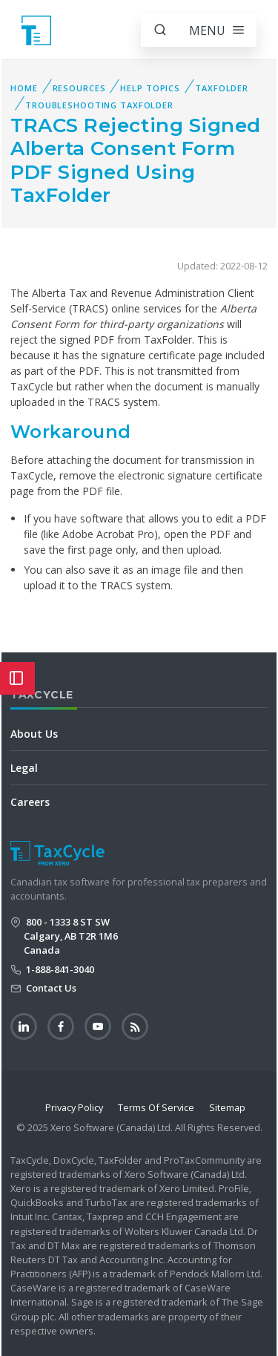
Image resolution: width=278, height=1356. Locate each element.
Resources (79, 88)
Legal (24, 768)
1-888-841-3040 (59, 969)
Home (24, 88)
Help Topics (150, 88)
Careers (30, 802)
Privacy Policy (74, 1107)
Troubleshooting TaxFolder (99, 105)
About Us (34, 734)
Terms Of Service (156, 1107)
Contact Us (50, 988)
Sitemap (227, 1107)
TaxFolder (221, 88)
